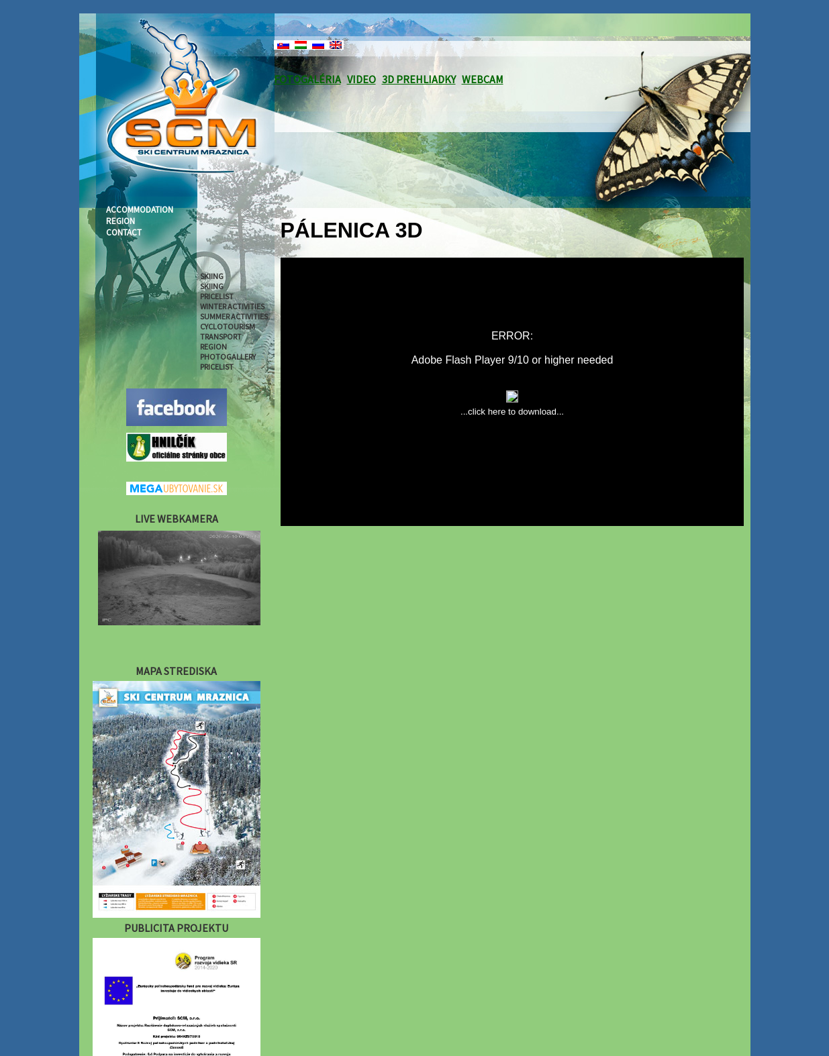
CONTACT (124, 232)
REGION (120, 221)
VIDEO (361, 79)
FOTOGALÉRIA (307, 79)
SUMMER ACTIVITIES (234, 316)
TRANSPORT (221, 336)
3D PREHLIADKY (419, 79)
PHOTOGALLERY (228, 357)
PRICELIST (217, 296)
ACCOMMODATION (139, 209)
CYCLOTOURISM (227, 326)
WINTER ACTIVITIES (232, 306)
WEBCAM (482, 79)
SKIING (212, 276)
